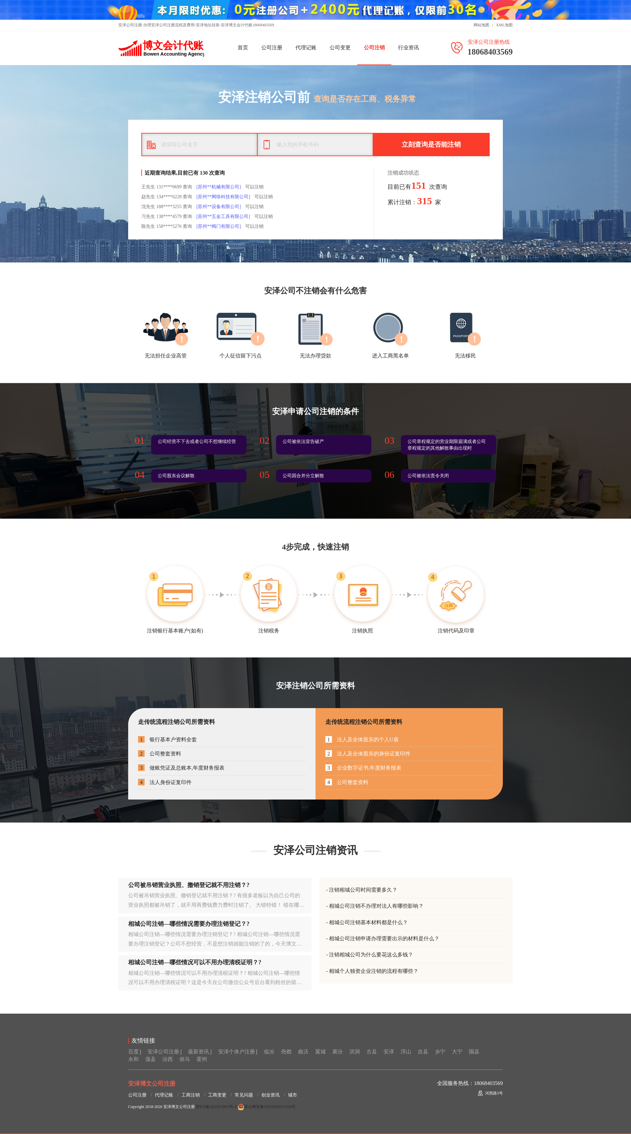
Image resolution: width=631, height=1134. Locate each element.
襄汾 (337, 1051)
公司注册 (271, 47)
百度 (133, 1051)
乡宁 (440, 1051)
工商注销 (190, 1095)
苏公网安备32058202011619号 (266, 1106)
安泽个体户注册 (236, 1051)
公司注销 (374, 47)
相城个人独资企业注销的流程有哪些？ (373, 971)
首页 (243, 47)
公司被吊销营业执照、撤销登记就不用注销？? (188, 885)
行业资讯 (408, 47)
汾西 (167, 1059)
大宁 (457, 1051)
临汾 (269, 1051)
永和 (133, 1059)
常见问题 (244, 1095)
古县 (371, 1051)
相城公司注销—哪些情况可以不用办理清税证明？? (194, 962)
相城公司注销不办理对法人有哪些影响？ (376, 906)
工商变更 (217, 1095)
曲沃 (303, 1051)
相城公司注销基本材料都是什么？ (368, 922)
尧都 (286, 1051)
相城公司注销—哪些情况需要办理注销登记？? (188, 924)
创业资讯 (270, 1095)
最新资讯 (198, 1051)
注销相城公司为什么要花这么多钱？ (371, 954)
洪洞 (354, 1051)
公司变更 (340, 47)
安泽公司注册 (163, 1051)
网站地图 (481, 25)
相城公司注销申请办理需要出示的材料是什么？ (384, 938)
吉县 (423, 1051)
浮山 (406, 1051)
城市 (292, 1095)
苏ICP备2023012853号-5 (216, 1106)
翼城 (320, 1051)
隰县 (474, 1051)
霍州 (202, 1059)
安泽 (389, 1051)
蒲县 (150, 1059)
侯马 (184, 1059)
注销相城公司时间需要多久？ (363, 890)
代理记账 (305, 47)
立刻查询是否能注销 (431, 144)
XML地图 (504, 25)
